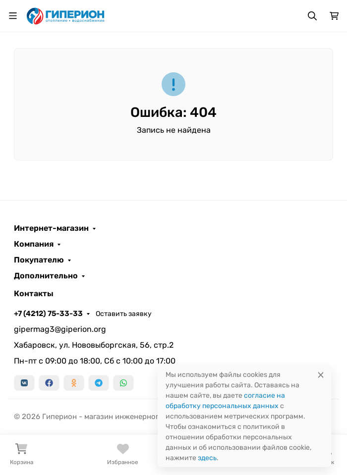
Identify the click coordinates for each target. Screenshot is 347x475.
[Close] (320, 374)
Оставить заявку (124, 314)
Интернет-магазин (51, 228)
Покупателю (39, 260)
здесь (207, 458)
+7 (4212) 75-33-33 (48, 313)
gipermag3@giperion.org (60, 329)
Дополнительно (46, 276)
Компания (34, 244)
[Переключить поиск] (312, 16)
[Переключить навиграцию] (13, 16)
